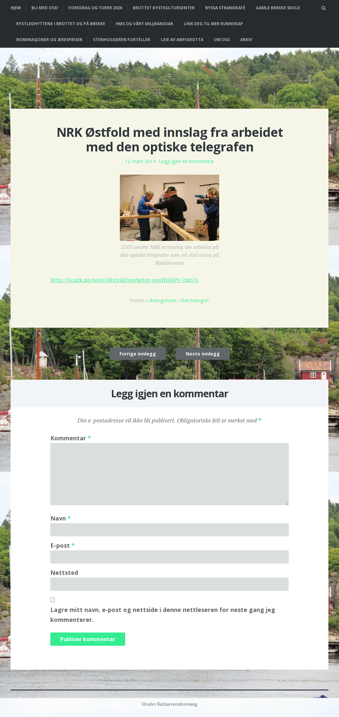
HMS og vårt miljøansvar (144, 24)
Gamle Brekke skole (278, 8)
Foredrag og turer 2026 (95, 8)
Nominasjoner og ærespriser (49, 39)
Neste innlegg (203, 353)
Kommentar (70, 438)
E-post (62, 545)
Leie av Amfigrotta (182, 39)
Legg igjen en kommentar (186, 161)
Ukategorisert (162, 300)
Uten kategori (194, 300)
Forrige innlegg (138, 353)
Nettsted (64, 572)
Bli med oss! (44, 8)
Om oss (222, 39)
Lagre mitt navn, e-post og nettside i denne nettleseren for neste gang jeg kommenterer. (162, 614)
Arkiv (246, 39)
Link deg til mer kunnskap (213, 24)
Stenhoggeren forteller (121, 39)
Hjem (16, 8)
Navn (60, 518)
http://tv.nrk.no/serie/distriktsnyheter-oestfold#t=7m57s (127, 280)
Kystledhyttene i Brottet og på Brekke (60, 24)
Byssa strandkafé (225, 8)
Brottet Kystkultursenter (164, 8)
